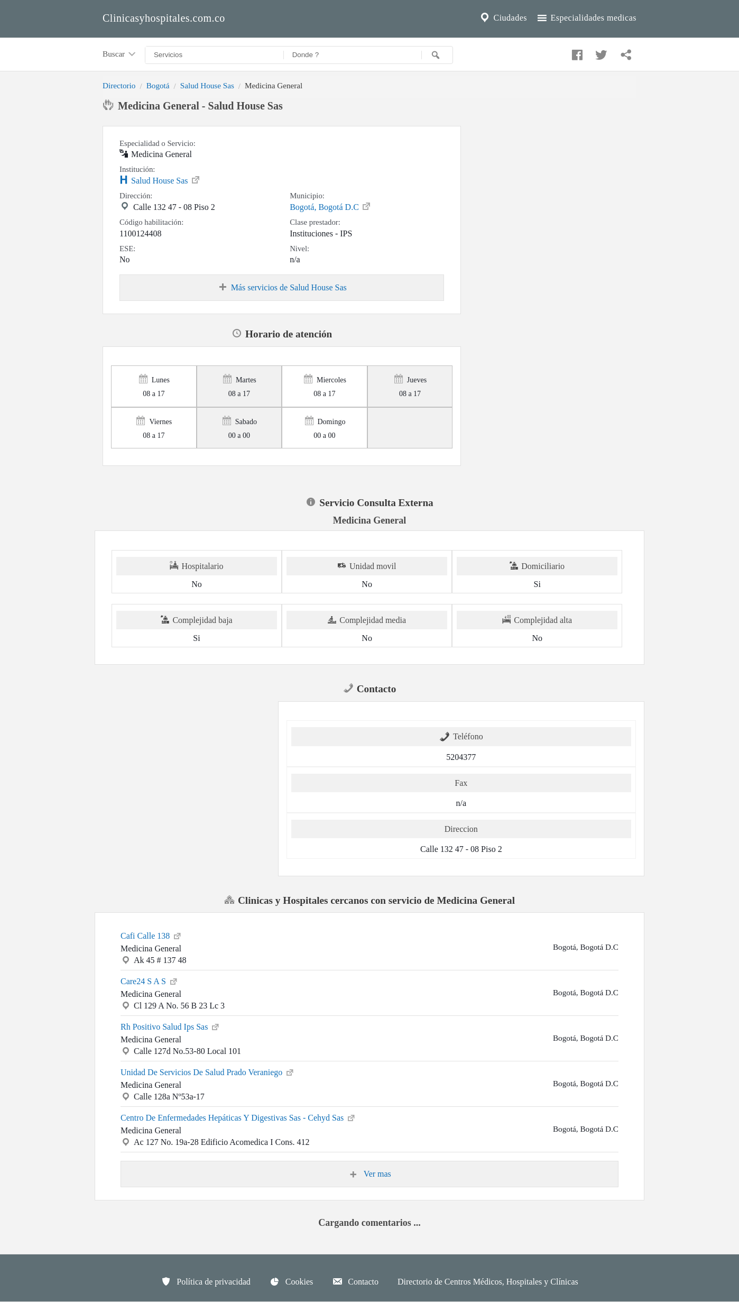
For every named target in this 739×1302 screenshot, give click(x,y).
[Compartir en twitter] (600, 52)
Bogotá (158, 85)
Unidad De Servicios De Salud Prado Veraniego (208, 1071)
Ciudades (502, 18)
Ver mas (369, 1174)
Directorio (119, 85)
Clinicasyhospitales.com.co (164, 18)
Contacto (355, 1281)
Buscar (120, 54)
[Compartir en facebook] (575, 52)
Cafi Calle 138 (151, 935)
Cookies (291, 1281)
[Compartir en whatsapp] (624, 52)
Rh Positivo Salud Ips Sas (170, 1026)
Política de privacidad (206, 1281)
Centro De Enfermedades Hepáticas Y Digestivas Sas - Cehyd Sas (238, 1117)
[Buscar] (437, 55)
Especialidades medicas (585, 18)
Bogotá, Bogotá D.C (331, 206)
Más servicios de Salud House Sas (282, 287)
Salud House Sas (207, 85)
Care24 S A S (150, 980)
